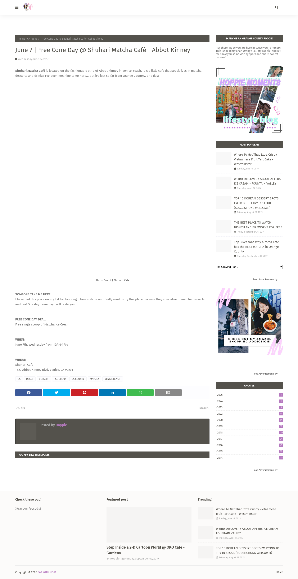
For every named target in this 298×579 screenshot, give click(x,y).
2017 (250, 438)
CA (28, 38)
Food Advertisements (263, 279)
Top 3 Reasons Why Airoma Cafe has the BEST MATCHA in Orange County (256, 246)
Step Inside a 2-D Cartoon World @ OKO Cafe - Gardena (146, 550)
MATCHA (94, 378)
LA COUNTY (78, 378)
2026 (250, 394)
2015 (250, 451)
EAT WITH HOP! (47, 572)
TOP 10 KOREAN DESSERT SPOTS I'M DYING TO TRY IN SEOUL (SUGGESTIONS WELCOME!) (256, 203)
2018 (250, 432)
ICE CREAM (60, 378)
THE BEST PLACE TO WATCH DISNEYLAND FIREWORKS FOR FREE (258, 225)
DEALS (29, 378)
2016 (250, 445)
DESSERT (44, 378)
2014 (250, 457)
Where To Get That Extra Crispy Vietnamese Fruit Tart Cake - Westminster (255, 159)
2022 (250, 413)
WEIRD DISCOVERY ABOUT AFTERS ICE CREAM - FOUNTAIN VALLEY (257, 181)
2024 (250, 401)
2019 (250, 426)
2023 (250, 407)
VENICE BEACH (113, 378)
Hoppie (61, 425)
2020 (250, 420)
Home (21, 38)
